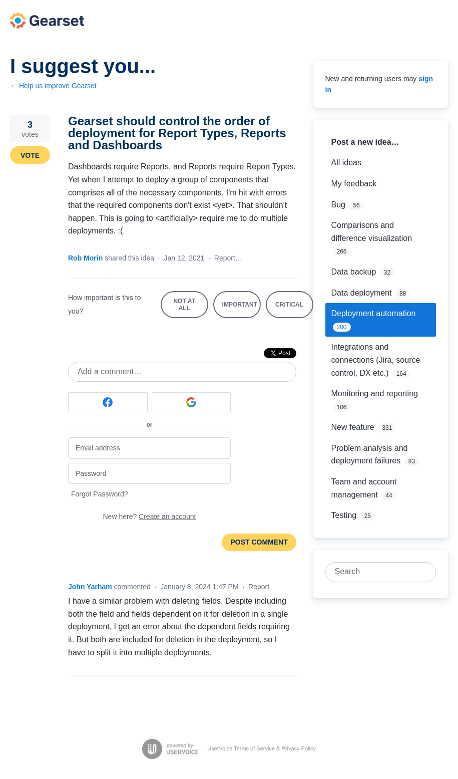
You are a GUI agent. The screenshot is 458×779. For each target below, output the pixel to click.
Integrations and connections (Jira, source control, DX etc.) (375, 360)
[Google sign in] (191, 402)
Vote (30, 155)
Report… (228, 258)
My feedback (354, 183)
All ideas (346, 162)
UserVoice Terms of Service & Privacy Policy (261, 748)
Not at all (190, 308)
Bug (338, 204)
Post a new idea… (365, 142)
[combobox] (375, 572)
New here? (149, 516)
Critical (294, 309)
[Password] (149, 473)
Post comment (258, 542)
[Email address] (149, 448)
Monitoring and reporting (374, 393)
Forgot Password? (99, 494)
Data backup (353, 272)
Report (258, 587)
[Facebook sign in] (108, 402)
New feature (352, 427)
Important (241, 309)
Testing (344, 515)
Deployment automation (373, 313)
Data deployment (361, 293)
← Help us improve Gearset (53, 86)
